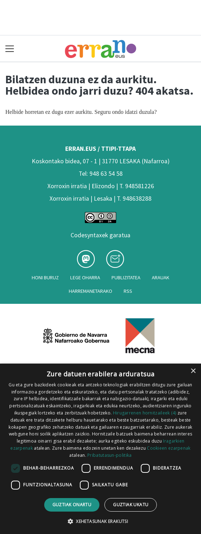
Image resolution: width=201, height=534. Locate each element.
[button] (100, 521)
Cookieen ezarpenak (168, 448)
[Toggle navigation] (9, 48)
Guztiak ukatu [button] (130, 505)
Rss (128, 291)
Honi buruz (45, 277)
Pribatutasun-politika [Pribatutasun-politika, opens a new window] (109, 455)
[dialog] (100, 449)
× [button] (193, 371)
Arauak (160, 277)
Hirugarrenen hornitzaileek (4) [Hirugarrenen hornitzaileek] (144, 413)
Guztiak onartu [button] (72, 505)
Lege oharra (85, 277)
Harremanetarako (90, 291)
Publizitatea (126, 277)
